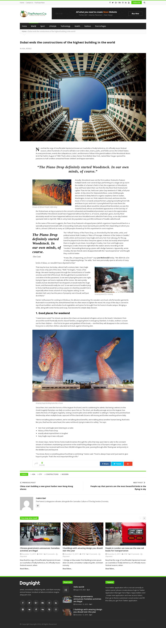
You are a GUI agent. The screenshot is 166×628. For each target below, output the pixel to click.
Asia (23, 48)
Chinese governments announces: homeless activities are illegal (87, 599)
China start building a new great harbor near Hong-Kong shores (46, 487)
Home (22, 3)
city (40, 474)
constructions (52, 474)
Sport (42, 26)
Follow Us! (136, 2)
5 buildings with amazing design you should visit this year (88, 610)
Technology (65, 26)
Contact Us (29, 3)
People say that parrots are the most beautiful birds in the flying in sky (118, 487)
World (33, 26)
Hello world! (79, 587)
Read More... (24, 568)
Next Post (139, 482)
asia (33, 474)
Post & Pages (100, 26)
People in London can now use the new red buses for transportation (124, 549)
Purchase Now (39, 3)
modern (65, 474)
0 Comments (50, 554)
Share (105, 464)
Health (77, 26)
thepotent (41, 498)
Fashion (87, 26)
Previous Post (28, 482)
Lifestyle (52, 26)
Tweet (117, 464)
